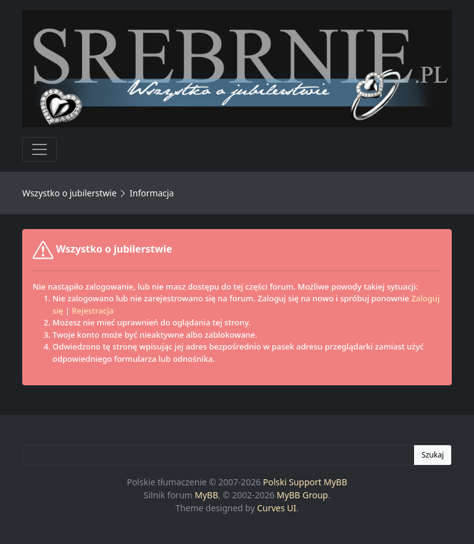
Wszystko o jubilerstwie (69, 193)
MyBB (206, 495)
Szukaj (433, 455)
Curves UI (276, 508)
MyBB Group (302, 495)
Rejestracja (93, 310)
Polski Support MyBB (305, 482)
